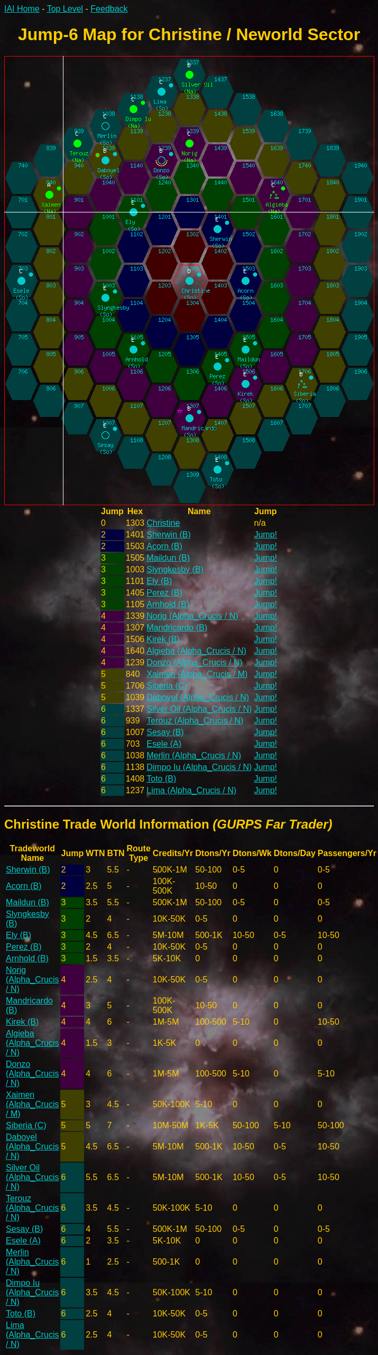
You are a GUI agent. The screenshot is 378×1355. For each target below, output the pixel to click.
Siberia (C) (166, 685)
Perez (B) (164, 592)
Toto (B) (161, 778)
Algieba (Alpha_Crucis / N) (196, 650)
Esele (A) (163, 743)
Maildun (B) (168, 557)
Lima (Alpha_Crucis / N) (191, 790)
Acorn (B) (164, 546)
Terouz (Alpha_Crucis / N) (194, 720)
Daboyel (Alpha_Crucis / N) (197, 697)
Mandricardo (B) (176, 627)
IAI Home (22, 8)
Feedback (108, 8)
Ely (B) (159, 581)
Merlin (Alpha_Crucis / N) (193, 755)
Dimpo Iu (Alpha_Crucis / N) (199, 767)
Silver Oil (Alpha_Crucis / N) (199, 708)
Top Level (65, 8)
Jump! (265, 534)
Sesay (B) (164, 732)
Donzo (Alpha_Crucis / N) (194, 662)
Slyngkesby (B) (175, 569)
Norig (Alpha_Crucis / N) (192, 615)
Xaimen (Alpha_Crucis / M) (196, 674)
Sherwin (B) (168, 534)
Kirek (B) (162, 639)
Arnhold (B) (167, 604)
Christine (163, 522)
